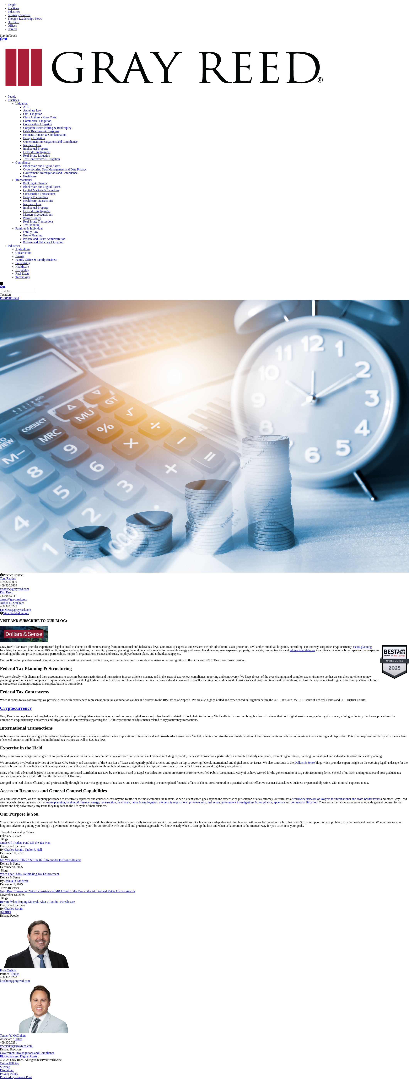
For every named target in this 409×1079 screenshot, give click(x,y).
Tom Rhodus (8, 578)
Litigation (21, 103)
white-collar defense (302, 650)
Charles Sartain (13, 849)
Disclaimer (6, 1070)
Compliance (22, 162)
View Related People (16, 613)
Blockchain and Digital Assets (41, 166)
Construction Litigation (37, 124)
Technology (22, 277)
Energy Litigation (34, 138)
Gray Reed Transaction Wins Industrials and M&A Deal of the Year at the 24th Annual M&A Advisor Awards (67, 891)
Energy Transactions (35, 197)
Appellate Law (32, 110)
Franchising (22, 263)
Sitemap (5, 1066)
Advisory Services (19, 15)
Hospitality (22, 270)
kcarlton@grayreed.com (15, 980)
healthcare (123, 802)
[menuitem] (208, 96)
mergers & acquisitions (173, 802)
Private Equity (32, 218)
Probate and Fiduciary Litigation (43, 242)
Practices (13, 8)
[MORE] (5, 912)
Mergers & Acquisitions (38, 214)
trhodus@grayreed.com (14, 589)
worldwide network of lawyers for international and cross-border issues (336, 799)
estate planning (362, 646)
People (12, 4)
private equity (197, 802)
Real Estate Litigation (36, 155)
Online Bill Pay (9, 1063)
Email (15, 298)
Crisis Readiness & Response (41, 131)
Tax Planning (31, 225)
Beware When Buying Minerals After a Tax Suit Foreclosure (37, 901)
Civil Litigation (32, 114)
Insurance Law (32, 145)
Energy (19, 256)
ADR (26, 107)
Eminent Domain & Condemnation (44, 134)
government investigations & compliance (246, 802)
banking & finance (78, 802)
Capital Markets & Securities (41, 190)
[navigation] (204, 283)
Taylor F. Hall (33, 849)
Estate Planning (32, 235)
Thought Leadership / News (25, 18)
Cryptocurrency (16, 708)
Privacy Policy (9, 1073)
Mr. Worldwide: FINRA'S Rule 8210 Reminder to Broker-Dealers (40, 860)
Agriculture (22, 249)
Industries (14, 11)
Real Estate (22, 273)
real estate (213, 802)
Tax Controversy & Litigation (41, 159)
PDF (9, 298)
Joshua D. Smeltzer (12, 602)
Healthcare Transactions (38, 200)
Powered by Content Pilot (16, 1077)
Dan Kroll (6, 592)
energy (95, 802)
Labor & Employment (36, 152)
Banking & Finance (35, 183)
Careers (12, 29)
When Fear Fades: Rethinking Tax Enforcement (29, 874)
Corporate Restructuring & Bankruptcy (47, 127)
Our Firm (13, 22)
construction (108, 802)
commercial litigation (304, 802)
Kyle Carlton (8, 970)
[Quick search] (17, 291)
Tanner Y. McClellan (13, 1035)
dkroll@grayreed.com (13, 599)
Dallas (15, 973)
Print (3, 298)
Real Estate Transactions (38, 221)
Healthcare (29, 176)
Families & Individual (29, 228)
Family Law (30, 232)
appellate (279, 802)
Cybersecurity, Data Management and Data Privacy (55, 169)
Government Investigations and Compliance (50, 141)
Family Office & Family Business (36, 259)
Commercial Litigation (37, 120)
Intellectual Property (35, 148)
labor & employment (144, 802)
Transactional (23, 179)
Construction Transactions (39, 193)
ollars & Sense (306, 762)
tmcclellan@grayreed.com (16, 1046)
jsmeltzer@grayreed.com (15, 609)
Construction (23, 252)
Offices (12, 25)
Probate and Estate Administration (44, 238)
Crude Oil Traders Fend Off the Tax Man (25, 842)
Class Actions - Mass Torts (39, 117)
